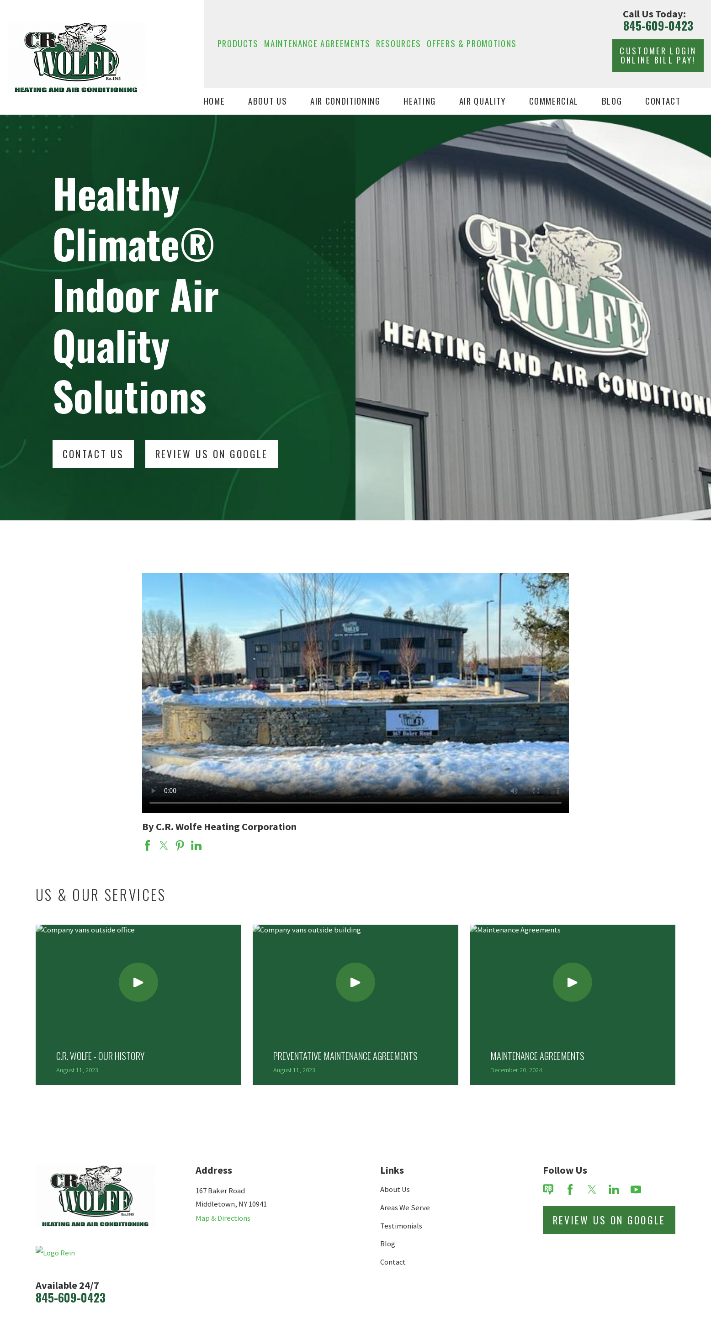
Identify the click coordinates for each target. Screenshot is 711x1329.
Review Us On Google (211, 453)
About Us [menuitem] (267, 101)
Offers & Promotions (471, 43)
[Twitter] (592, 1189)
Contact (393, 1262)
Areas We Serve (405, 1208)
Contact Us (93, 453)
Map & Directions (223, 1218)
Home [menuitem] (214, 101)
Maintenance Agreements (317, 43)
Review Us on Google (609, 1220)
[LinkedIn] (614, 1189)
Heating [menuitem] (419, 101)
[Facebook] (570, 1189)
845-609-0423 (658, 26)
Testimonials (401, 1226)
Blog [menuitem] (612, 101)
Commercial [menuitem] (554, 101)
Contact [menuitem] (663, 101)
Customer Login (658, 55)
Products (238, 43)
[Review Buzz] (548, 1189)
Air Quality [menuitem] (482, 101)
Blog (387, 1244)
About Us (395, 1189)
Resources (398, 43)
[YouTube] (636, 1189)
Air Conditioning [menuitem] (345, 101)
